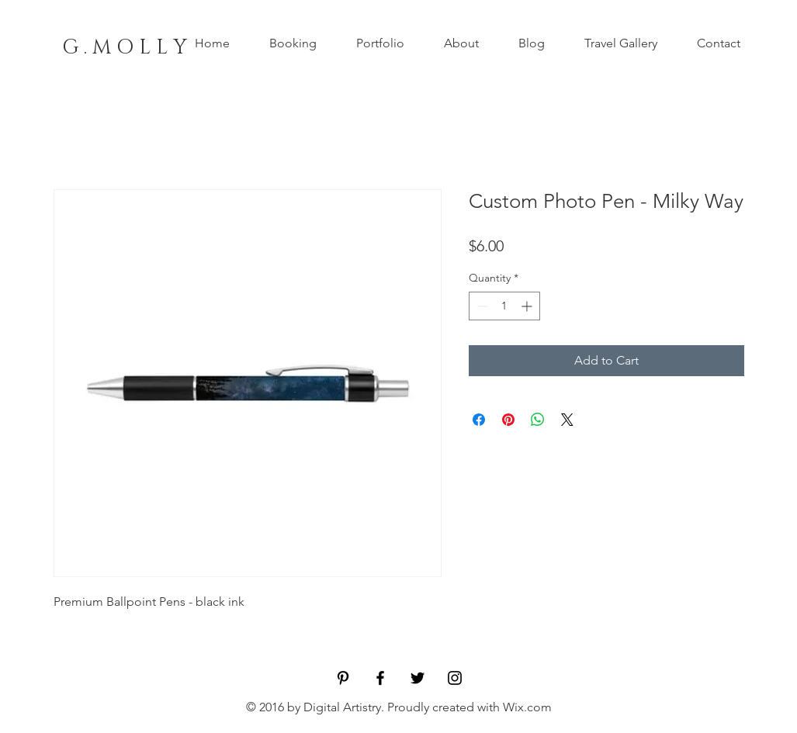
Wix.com (527, 707)
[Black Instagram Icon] (454, 678)
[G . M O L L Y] (124, 48)
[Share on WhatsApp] (537, 419)
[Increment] (528, 306)
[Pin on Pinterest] (508, 419)
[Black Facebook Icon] (380, 678)
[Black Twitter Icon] (417, 678)
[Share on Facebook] (479, 419)
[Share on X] (567, 419)
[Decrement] (480, 306)
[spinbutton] (504, 306)
